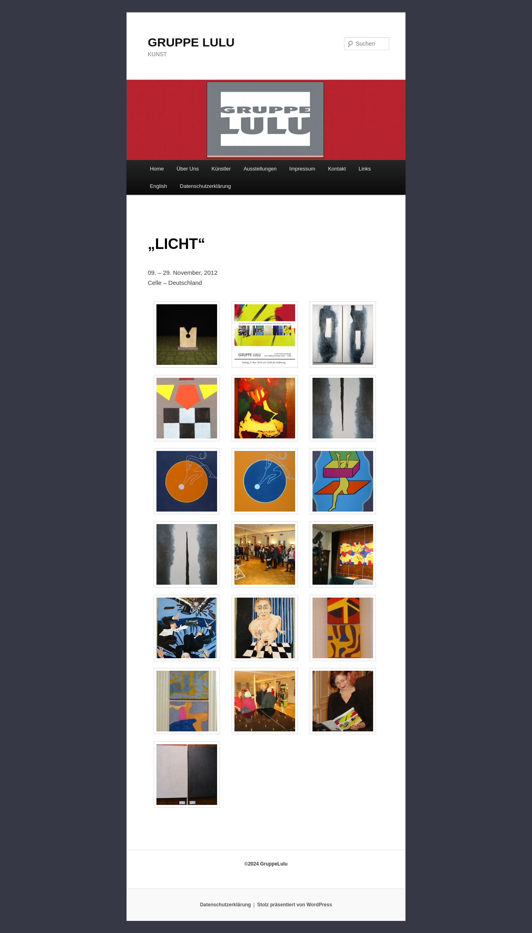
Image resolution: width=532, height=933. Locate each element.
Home (157, 169)
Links (365, 169)
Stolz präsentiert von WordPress (294, 905)
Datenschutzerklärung (205, 186)
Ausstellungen (260, 169)
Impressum (302, 169)
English (158, 186)
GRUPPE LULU (191, 42)
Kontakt (337, 169)
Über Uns (188, 169)
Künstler (221, 169)
